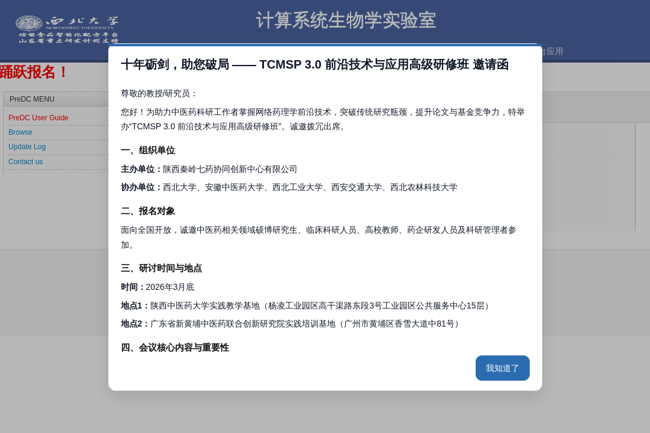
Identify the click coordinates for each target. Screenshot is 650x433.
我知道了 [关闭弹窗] (503, 368)
